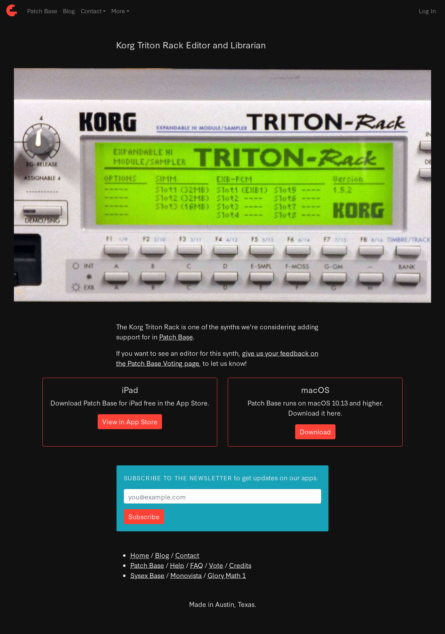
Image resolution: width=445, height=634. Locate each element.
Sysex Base (147, 575)
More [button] (118, 11)
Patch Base (42, 11)
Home (139, 555)
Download (315, 431)
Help (177, 565)
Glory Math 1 (227, 575)
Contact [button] (91, 11)
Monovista (186, 575)
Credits (240, 565)
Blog (69, 11)
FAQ (196, 565)
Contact (187, 555)
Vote (216, 565)
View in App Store (129, 421)
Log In (427, 11)
